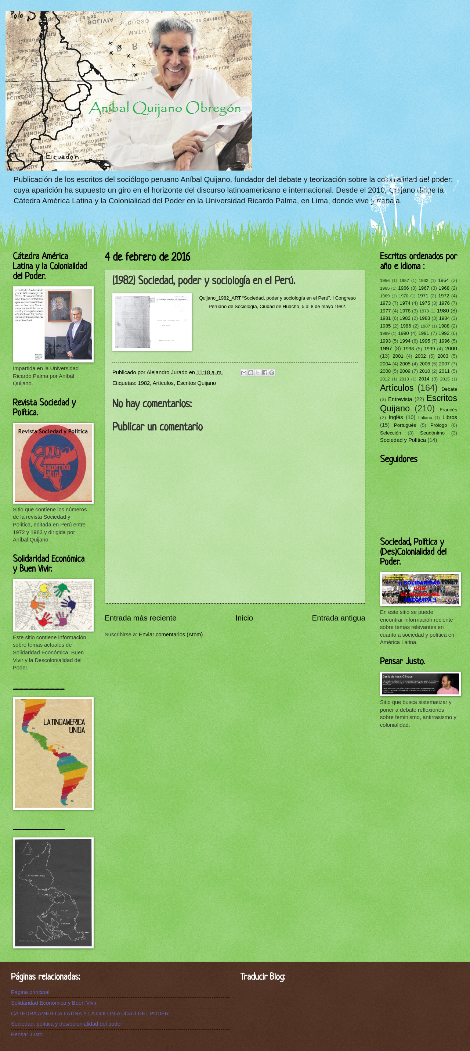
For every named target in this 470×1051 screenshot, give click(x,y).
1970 (403, 295)
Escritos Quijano (196, 383)
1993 (385, 341)
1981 (385, 318)
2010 (424, 371)
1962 (423, 280)
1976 (444, 303)
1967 (423, 288)
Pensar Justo (27, 1034)
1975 (424, 303)
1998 (408, 348)
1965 (385, 288)
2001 (398, 356)
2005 (405, 364)
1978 (405, 311)
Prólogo (438, 425)
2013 (404, 378)
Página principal (30, 992)
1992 (444, 333)
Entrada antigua (338, 618)
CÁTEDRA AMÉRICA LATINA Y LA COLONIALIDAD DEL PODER (90, 1013)
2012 (385, 378)
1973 (385, 303)
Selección (390, 433)
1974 (405, 303)
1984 (444, 318)
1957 (404, 280)
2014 (424, 379)
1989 (385, 333)
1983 (424, 318)
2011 (444, 371)
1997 (386, 348)
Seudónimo (432, 433)
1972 (443, 296)
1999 (429, 348)
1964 (443, 280)
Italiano (425, 417)
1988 (444, 326)
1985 (385, 326)
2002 (420, 356)
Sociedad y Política (403, 440)
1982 (144, 383)
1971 (422, 296)
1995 (424, 341)
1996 (444, 341)
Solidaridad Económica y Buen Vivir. (54, 1003)
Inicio (244, 618)
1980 (443, 311)
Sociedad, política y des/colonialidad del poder (66, 1024)
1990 (403, 333)
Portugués (405, 425)
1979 (424, 310)
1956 (385, 280)
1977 (385, 311)
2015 (444, 378)
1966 (403, 288)
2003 (443, 356)
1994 (405, 341)
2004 (385, 364)
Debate (449, 389)
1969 (385, 295)
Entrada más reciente (141, 618)
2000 (451, 348)
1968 (444, 288)
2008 (385, 371)
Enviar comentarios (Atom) (171, 634)
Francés (448, 409)
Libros (449, 417)
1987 (425, 325)
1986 (405, 326)
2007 (444, 364)
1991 (423, 333)
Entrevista (400, 399)
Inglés (395, 417)
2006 (424, 364)
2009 (405, 371)
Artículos (163, 383)
